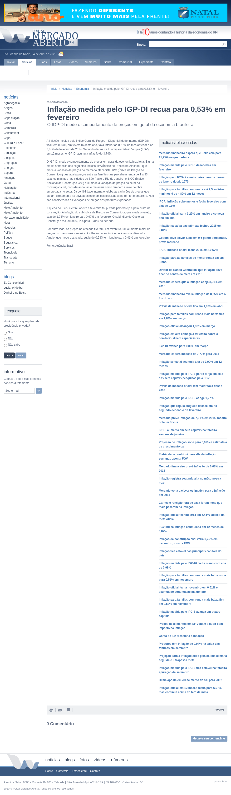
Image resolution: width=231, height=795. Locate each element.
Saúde (8, 237)
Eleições (9, 158)
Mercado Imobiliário (16, 217)
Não (10, 338)
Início (54, 88)
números (119, 760)
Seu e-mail (12, 390)
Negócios (10, 227)
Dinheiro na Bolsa (15, 292)
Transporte (11, 257)
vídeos (100, 760)
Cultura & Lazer (14, 143)
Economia (10, 148)
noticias (52, 760)
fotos (84, 760)
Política (8, 232)
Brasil (7, 113)
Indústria (9, 192)
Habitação (10, 187)
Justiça (8, 202)
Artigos (8, 108)
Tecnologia (10, 252)
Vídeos (73, 62)
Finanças (9, 177)
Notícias (27, 62)
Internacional (12, 197)
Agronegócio (12, 103)
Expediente (146, 62)
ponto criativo (221, 781)
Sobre (108, 62)
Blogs (43, 62)
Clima (7, 123)
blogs (70, 760)
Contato (166, 62)
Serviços (9, 247)
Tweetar (219, 710)
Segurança (11, 242)
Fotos (57, 62)
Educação (10, 153)
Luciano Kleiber (14, 287)
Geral (7, 182)
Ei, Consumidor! (14, 282)
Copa (7, 138)
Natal (7, 222)
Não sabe (14, 344)
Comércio (10, 128)
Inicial (11, 62)
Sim (10, 332)
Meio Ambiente (13, 207)
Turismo (9, 262)
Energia (9, 167)
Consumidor (11, 133)
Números (91, 62)
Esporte (9, 172)
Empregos (10, 163)
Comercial (125, 62)
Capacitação (12, 118)
